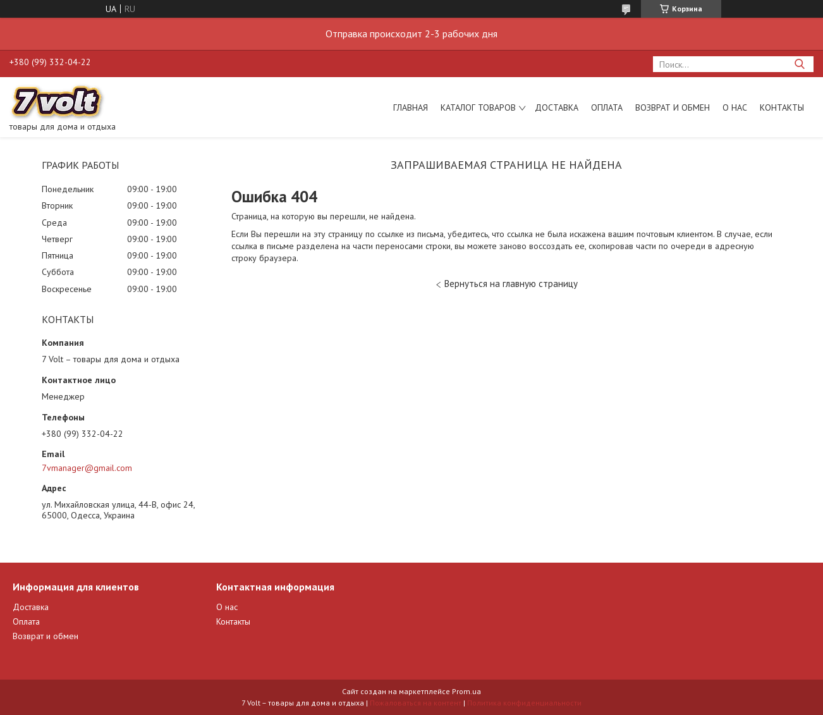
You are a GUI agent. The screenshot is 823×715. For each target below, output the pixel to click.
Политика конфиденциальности (524, 702)
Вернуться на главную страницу (511, 284)
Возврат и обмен (672, 107)
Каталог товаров (478, 107)
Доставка (556, 107)
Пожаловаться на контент (415, 702)
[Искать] (799, 64)
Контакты (782, 107)
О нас (734, 107)
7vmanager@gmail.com (87, 468)
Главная (410, 107)
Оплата (607, 107)
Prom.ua (466, 691)
